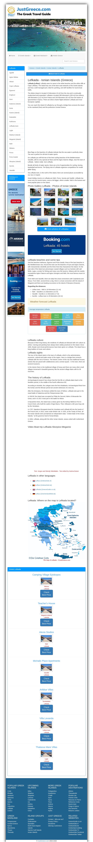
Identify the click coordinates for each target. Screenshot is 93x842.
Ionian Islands (52, 68)
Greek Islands (24, 56)
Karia (11, 108)
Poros (11, 152)
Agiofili (11, 73)
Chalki (50, 795)
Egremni (12, 90)
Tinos (50, 802)
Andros (50, 804)
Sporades (31, 823)
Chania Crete (73, 797)
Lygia (11, 130)
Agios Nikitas (13, 77)
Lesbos (9, 810)
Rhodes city (72, 795)
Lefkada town (13, 126)
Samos (9, 802)
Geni (11, 99)
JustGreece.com (43, 841)
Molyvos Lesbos (74, 810)
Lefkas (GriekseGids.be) (42, 485)
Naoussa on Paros (75, 800)
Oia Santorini (73, 808)
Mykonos (10, 797)
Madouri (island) (14, 135)
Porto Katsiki (13, 157)
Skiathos (31, 793)
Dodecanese (32, 821)
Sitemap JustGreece (55, 826)
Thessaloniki (73, 793)
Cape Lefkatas (14, 86)
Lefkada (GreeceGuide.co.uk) (44, 489)
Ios (29, 802)
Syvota (11, 166)
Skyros (50, 806)
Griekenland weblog (75, 828)
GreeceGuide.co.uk (75, 821)
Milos (29, 791)
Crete (9, 791)
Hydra (50, 810)
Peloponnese (11, 821)
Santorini (10, 795)
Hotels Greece (57, 56)
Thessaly (10, 832)
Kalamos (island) (15, 104)
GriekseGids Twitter (75, 834)
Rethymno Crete (74, 802)
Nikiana (11, 148)
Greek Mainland (41, 56)
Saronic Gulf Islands (34, 830)
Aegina (50, 808)
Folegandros (52, 791)
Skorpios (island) (15, 161)
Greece (31, 68)
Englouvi (12, 95)
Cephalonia (32, 800)
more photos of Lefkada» (57, 229)
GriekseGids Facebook (76, 832)
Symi (49, 797)
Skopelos (31, 795)
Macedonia (11, 828)
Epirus (9, 826)
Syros (50, 800)
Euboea (30, 806)
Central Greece (12, 823)
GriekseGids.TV (74, 830)
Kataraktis (12, 117)
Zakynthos (11, 806)
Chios (30, 810)
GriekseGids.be (74, 826)
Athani (11, 81)
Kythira (30, 804)
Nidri (10, 144)
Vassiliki (12, 170)
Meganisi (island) (15, 139)
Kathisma (12, 121)
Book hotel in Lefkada (57, 74)
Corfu (9, 800)
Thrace (9, 830)
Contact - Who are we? (56, 819)
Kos (8, 804)
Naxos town (72, 804)
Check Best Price (46, 593)
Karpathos (31, 808)
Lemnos (30, 797)
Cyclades (31, 819)
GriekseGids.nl (73, 823)
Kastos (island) (14, 113)
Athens (71, 791)
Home (12, 56)
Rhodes (10, 793)
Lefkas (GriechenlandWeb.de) (44, 494)
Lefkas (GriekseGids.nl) (42, 481)
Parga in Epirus (74, 806)
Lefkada (10, 808)
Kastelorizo (52, 793)
